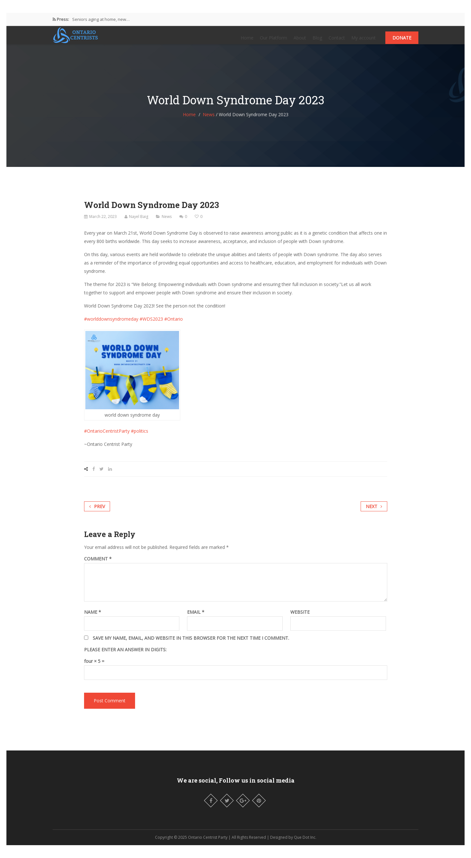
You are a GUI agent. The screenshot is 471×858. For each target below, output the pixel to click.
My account (363, 41)
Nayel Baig (138, 223)
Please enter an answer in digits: (125, 656)
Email (195, 618)
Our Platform (273, 41)
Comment (98, 565)
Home (247, 41)
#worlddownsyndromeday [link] (111, 325)
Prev (97, 513)
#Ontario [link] (173, 325)
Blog (317, 41)
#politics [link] (139, 437)
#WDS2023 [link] (151, 325)
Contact (337, 41)
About (300, 41)
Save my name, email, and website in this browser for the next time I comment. (191, 644)
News (209, 121)
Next (374, 513)
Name (92, 618)
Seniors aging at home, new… (101, 19)
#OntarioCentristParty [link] (107, 437)
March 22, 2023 (103, 223)
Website (300, 618)
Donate (401, 41)
